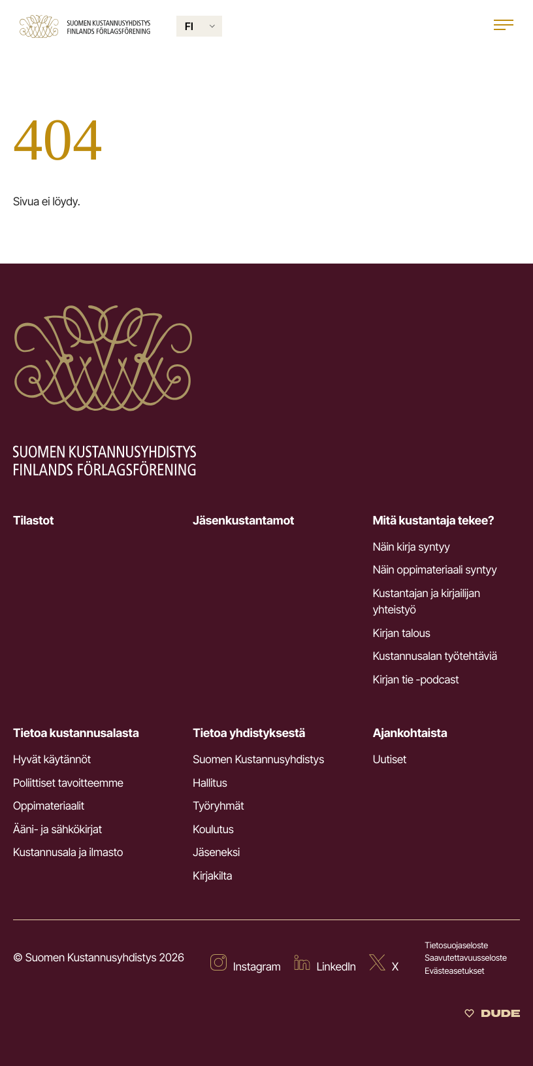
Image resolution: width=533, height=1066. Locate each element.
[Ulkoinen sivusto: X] (383, 965)
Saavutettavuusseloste (466, 958)
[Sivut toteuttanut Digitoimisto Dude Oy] (492, 1015)
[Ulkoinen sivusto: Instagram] (245, 965)
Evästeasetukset (454, 971)
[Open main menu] (503, 26)
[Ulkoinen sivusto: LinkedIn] (325, 965)
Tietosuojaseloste (456, 945)
